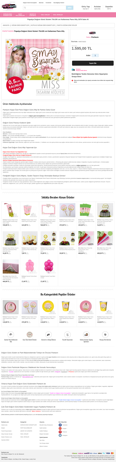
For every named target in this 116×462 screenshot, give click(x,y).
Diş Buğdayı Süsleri (59, 2)
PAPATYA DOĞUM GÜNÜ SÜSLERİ (67, 25)
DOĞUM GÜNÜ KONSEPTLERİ (7, 14)
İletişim (3, 428)
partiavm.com (31, 414)
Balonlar (41, 2)
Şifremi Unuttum (43, 446)
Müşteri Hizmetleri (44, 434)
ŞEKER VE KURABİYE (33, 14)
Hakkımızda (4, 425)
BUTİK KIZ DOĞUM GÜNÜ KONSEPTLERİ (43, 25)
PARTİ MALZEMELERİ (20, 14)
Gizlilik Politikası (43, 431)
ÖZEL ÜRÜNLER (58, 15)
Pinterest (64, 432)
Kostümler (48, 2)
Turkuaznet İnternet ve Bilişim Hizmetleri (92, 459)
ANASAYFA (6, 25)
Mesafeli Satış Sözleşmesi (46, 425)
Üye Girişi (41, 440)
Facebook (64, 371)
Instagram (64, 435)
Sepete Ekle (92, 63)
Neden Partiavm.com (6, 437)
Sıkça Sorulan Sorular (6, 434)
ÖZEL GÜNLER (45, 15)
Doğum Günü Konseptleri (30, 2)
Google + (64, 428)
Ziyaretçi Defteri (5, 440)
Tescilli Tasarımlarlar (6, 431)
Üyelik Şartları (43, 428)
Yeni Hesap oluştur (44, 443)
